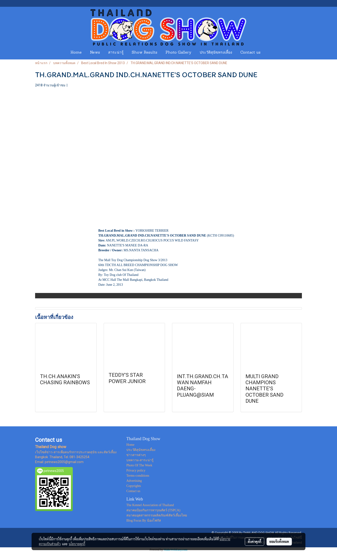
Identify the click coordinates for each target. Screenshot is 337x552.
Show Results (144, 53)
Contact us (250, 53)
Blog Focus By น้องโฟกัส (143, 520)
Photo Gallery (178, 53)
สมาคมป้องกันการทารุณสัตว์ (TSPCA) (153, 510)
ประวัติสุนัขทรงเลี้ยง (216, 53)
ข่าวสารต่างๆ (136, 455)
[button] (269, 53)
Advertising (134, 481)
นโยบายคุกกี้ (77, 544)
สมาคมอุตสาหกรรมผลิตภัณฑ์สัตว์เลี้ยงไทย (156, 515)
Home (76, 53)
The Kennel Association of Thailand (150, 505)
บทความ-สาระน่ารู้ (140, 460)
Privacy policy (135, 470)
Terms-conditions (137, 475)
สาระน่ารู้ (116, 53)
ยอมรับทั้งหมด (279, 541)
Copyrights (133, 486)
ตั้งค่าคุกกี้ (254, 541)
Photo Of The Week (139, 465)
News (95, 53)
